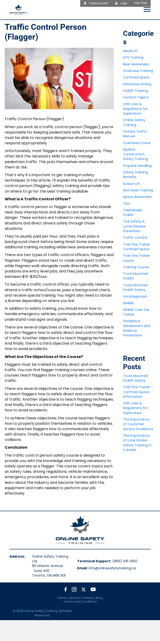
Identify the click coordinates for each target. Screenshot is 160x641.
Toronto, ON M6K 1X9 (48, 575)
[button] (65, 589)
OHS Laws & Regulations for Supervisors (135, 109)
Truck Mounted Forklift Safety (135, 287)
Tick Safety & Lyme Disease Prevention (134, 226)
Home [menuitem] (62, 597)
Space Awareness (137, 196)
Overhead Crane (136, 143)
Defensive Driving (137, 84)
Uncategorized (135, 296)
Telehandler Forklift (132, 212)
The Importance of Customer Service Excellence (138, 424)
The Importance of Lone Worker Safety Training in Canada (137, 442)
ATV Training (133, 57)
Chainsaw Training (138, 70)
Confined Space (136, 77)
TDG (126, 203)
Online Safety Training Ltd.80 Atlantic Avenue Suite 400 (52, 563)
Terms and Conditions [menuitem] (80, 601)
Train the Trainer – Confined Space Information (138, 392)
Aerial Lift (130, 50)
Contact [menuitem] (87, 597)
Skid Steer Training (138, 190)
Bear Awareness (136, 64)
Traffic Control (135, 237)
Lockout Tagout (136, 97)
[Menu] (147, 10)
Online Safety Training (134, 122)
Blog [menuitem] (99, 597)
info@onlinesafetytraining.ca (112, 568)
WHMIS (128, 303)
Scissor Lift (131, 183)
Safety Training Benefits (135, 174)
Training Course (136, 267)
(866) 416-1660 (124, 561)
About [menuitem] (74, 597)
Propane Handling (137, 165)
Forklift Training (135, 90)
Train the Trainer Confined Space (136, 246)
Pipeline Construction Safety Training (135, 154)
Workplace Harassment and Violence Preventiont (136, 328)
